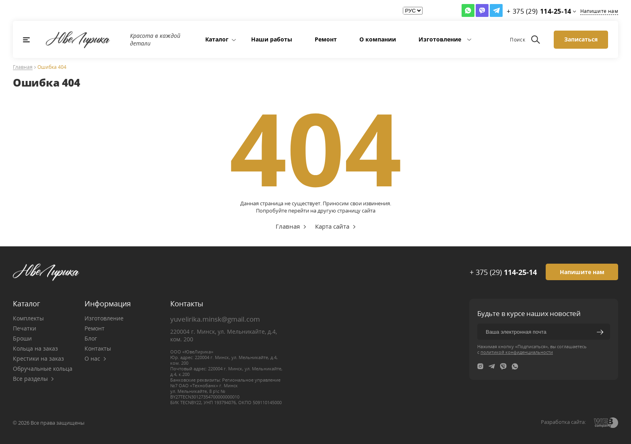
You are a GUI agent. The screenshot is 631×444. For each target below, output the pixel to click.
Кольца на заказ (35, 348)
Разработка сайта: (563, 421)
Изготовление (440, 39)
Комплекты (28, 318)
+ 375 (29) (503, 272)
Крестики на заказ (38, 358)
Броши (22, 338)
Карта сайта (332, 226)
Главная (23, 67)
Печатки (24, 328)
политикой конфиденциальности (516, 352)
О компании (377, 39)
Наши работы (271, 39)
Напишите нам (599, 11)
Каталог (217, 39)
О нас (95, 358)
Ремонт (326, 39)
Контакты (98, 348)
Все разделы (33, 378)
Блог (91, 338)
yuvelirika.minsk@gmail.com (215, 319)
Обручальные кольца (42, 368)
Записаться (581, 39)
